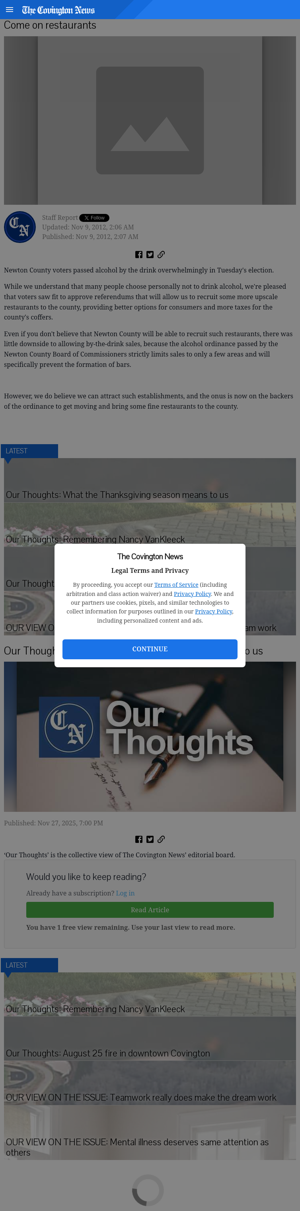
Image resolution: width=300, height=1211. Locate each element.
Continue (150, 649)
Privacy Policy (192, 594)
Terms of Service (176, 584)
